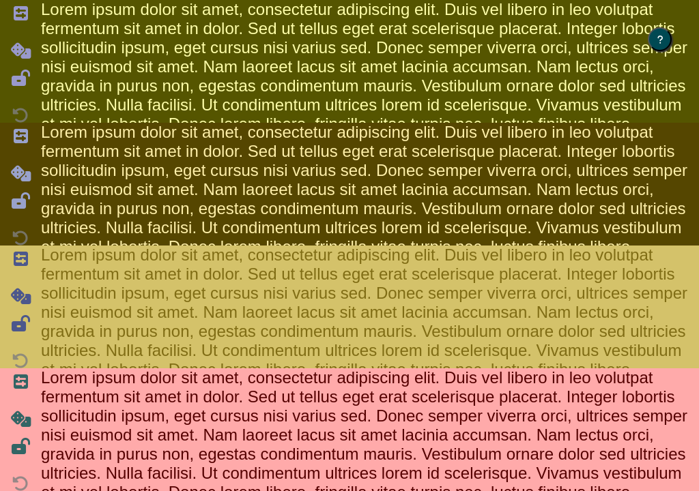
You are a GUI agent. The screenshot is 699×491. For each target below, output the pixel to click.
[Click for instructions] (660, 39)
